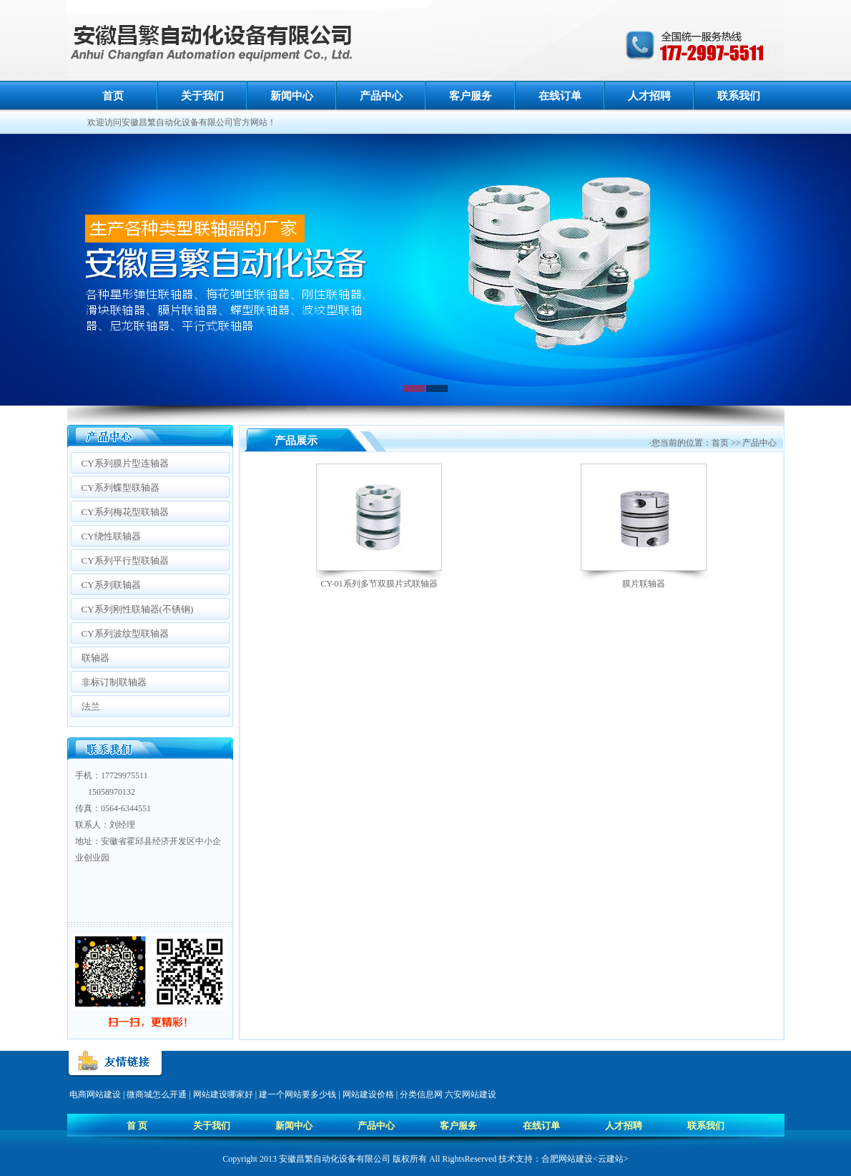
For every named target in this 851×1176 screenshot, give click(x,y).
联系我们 (738, 96)
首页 (113, 96)
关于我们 (202, 96)
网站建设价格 (368, 1094)
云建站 (611, 1159)
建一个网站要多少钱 (297, 1094)
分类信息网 (421, 1094)
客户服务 (470, 96)
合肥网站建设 (567, 1159)
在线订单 (559, 96)
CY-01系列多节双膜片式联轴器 (378, 584)
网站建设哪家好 (223, 1094)
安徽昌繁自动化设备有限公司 (334, 1159)
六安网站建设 (470, 1094)
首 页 (137, 1125)
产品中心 (381, 96)
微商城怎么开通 (157, 1094)
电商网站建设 (95, 1094)
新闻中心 (291, 96)
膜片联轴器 (643, 584)
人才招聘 (649, 96)
